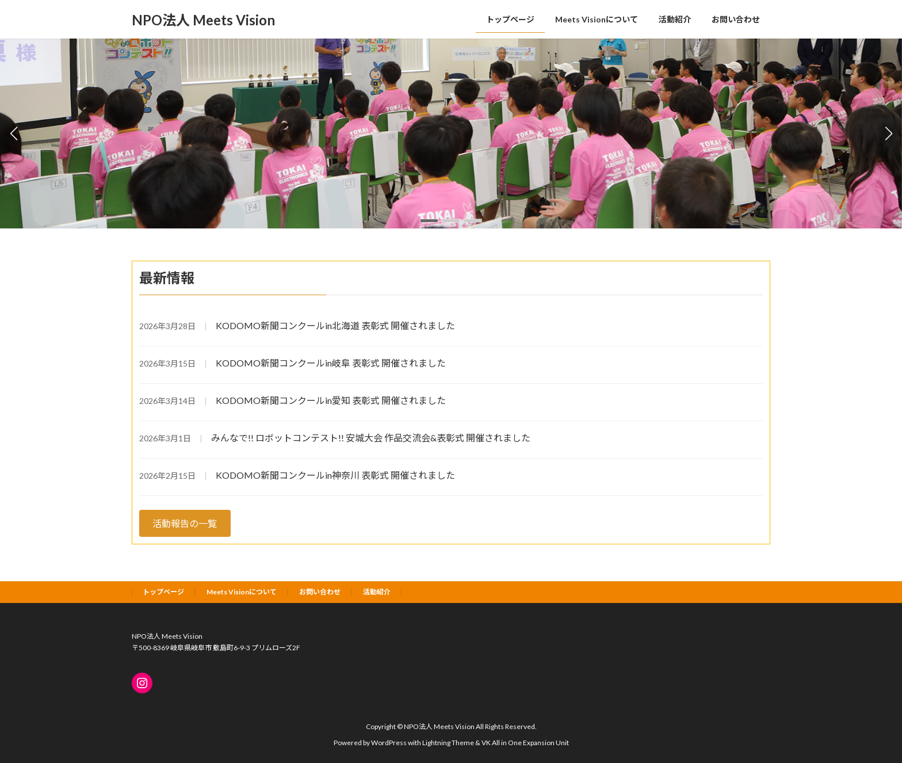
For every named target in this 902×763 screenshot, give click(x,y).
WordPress (389, 742)
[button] (429, 220)
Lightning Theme (448, 742)
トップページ (163, 591)
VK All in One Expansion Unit (525, 742)
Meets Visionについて (242, 591)
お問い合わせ (320, 591)
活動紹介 (377, 591)
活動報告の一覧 (184, 523)
